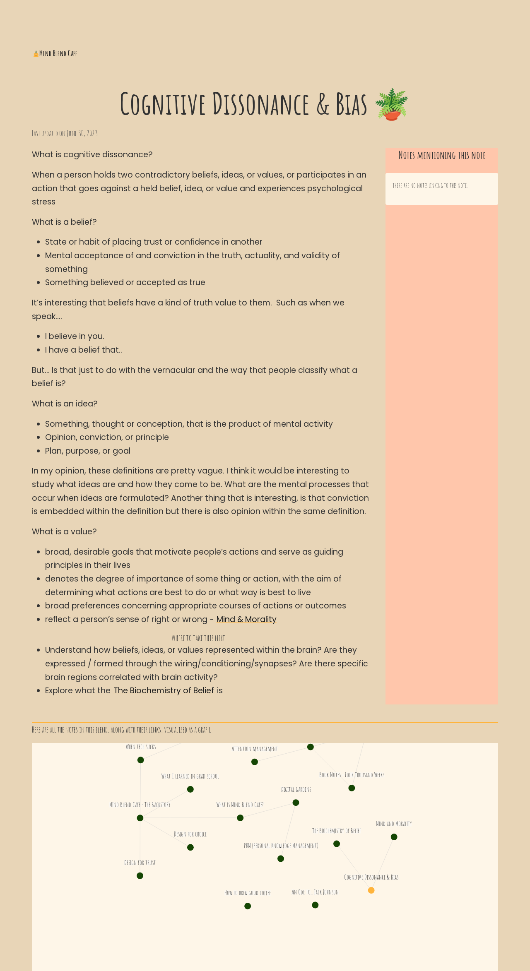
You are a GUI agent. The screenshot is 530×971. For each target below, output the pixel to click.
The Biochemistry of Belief (163, 690)
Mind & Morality (247, 619)
